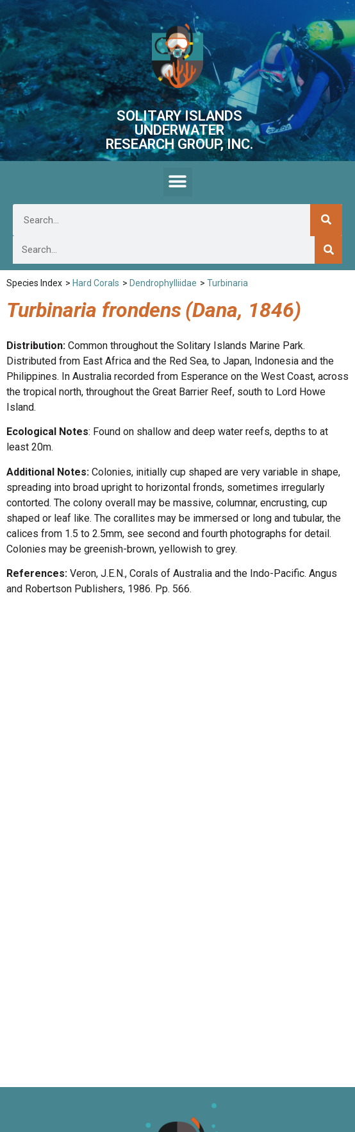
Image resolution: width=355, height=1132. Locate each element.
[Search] (326, 220)
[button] (177, 181)
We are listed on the (177, 1075)
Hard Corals (95, 283)
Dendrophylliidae (163, 283)
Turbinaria (227, 283)
